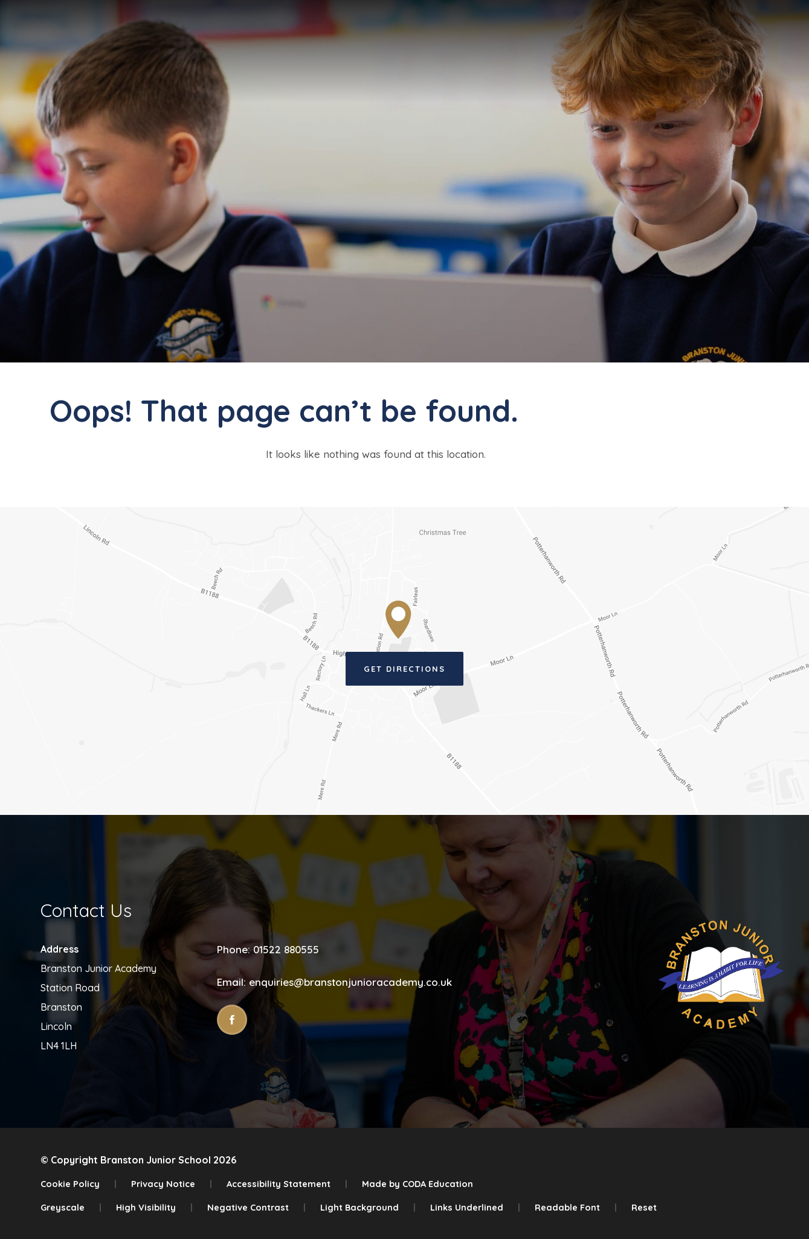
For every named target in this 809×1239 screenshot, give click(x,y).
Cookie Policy (78, 1183)
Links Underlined (475, 1207)
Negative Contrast (256, 1207)
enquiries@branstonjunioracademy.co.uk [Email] (350, 982)
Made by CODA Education (417, 1183)
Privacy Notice (171, 1183)
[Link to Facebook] (232, 1020)
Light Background (368, 1207)
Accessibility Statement (287, 1183)
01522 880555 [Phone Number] (286, 949)
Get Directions (404, 669)
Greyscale (71, 1207)
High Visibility (154, 1207)
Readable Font (576, 1207)
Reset (644, 1207)
